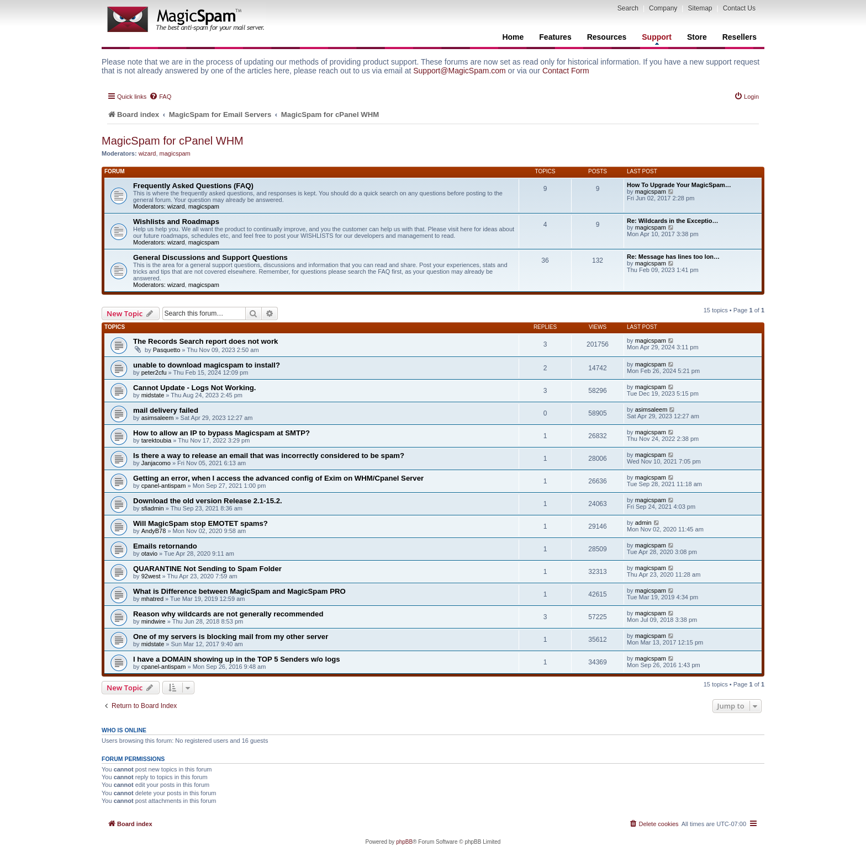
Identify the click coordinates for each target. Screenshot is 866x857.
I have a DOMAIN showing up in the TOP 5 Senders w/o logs (236, 659)
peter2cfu (154, 372)
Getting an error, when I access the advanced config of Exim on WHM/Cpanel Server (278, 478)
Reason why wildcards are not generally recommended (228, 614)
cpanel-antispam (163, 485)
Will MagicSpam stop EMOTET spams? (200, 523)
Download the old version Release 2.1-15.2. (207, 501)
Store (697, 37)
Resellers (739, 37)
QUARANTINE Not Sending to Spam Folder (207, 569)
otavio (149, 553)
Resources (607, 37)
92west (151, 576)
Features (555, 37)
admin (643, 522)
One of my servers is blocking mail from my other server (230, 636)
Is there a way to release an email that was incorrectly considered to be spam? (268, 455)
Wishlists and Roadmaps (176, 221)
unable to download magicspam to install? (206, 365)
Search (627, 8)
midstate (153, 395)
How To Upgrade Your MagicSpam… (679, 185)
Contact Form (565, 70)
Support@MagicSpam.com (459, 70)
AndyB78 (153, 531)
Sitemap (700, 8)
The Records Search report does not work (205, 341)
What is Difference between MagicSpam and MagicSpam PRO (239, 591)
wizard (147, 153)
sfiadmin (152, 508)
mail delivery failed (165, 410)
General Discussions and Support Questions (210, 257)
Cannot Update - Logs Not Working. (194, 388)
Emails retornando (165, 546)
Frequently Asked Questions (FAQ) (193, 186)
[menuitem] (160, 96)
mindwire (153, 621)
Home (513, 37)
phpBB (404, 842)
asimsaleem (157, 417)
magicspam (175, 153)
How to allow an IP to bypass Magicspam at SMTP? (221, 433)
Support (657, 39)
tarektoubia (156, 440)
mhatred (152, 598)
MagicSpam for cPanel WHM (173, 141)
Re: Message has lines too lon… (673, 256)
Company (663, 8)
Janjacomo (156, 463)
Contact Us (739, 8)
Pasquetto (167, 350)
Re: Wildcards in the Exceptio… (673, 220)
